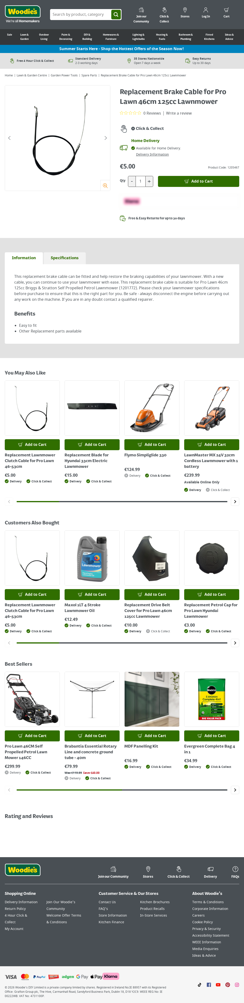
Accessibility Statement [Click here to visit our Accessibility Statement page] (210, 935)
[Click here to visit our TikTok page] (199, 984)
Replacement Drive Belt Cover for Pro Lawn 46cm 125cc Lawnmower (148, 611)
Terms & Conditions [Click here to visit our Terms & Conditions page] (208, 902)
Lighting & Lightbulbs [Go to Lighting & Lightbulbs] (138, 37)
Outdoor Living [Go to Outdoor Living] (44, 37)
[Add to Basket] (198, 181)
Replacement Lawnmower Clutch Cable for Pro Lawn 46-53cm (30, 461)
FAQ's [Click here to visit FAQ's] (103, 908)
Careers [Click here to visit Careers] (198, 915)
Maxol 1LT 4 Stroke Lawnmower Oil (83, 608)
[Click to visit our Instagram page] (237, 984)
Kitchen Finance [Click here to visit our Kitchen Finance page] (111, 922)
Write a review (179, 113)
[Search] (116, 14)
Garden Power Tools (64, 75)
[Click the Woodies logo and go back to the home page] (23, 14)
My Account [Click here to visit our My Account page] (14, 928)
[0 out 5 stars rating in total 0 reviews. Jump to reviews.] (140, 113)
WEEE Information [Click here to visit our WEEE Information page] (206, 942)
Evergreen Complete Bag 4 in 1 (209, 749)
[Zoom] (105, 185)
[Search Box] (86, 14)
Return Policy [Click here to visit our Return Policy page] (15, 908)
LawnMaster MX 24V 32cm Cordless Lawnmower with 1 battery (211, 461)
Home (9, 75)
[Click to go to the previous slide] (9, 137)
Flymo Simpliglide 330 (145, 455)
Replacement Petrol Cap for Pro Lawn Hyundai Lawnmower (211, 611)
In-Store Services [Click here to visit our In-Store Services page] (153, 915)
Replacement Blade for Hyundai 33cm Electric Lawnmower (87, 461)
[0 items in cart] (226, 13)
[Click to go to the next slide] (106, 137)
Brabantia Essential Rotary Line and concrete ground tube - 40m (91, 752)
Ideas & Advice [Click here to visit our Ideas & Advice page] (204, 955)
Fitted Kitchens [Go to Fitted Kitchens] (209, 37)
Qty (123, 181)
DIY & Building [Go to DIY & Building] (87, 37)
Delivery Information (152, 154)
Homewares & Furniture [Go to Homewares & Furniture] (111, 37)
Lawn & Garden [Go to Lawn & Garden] (24, 37)
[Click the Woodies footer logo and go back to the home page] (23, 872)
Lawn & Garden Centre (32, 75)
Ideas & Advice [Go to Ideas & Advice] (229, 37)
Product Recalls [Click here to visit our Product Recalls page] (152, 908)
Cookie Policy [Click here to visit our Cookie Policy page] (202, 922)
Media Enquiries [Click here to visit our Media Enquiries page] (205, 948)
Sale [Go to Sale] (9, 34)
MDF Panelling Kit (141, 746)
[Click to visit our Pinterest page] (227, 984)
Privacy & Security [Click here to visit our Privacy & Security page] (206, 928)
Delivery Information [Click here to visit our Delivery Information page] (21, 902)
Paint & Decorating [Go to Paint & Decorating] (65, 37)
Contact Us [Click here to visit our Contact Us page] (107, 902)
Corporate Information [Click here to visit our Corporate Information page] (210, 908)
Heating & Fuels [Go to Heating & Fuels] (162, 37)
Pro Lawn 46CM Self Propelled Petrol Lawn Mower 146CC (26, 752)
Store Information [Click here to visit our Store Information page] (113, 915)
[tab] (24, 258)
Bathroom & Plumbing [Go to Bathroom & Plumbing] (186, 37)
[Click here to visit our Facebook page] (209, 984)
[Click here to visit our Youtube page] (218, 984)
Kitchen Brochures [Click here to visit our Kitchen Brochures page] (155, 902)
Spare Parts (89, 75)
